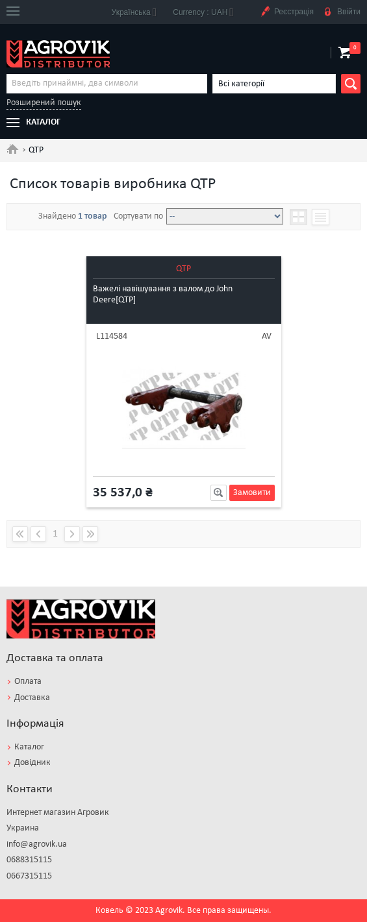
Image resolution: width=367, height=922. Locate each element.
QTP (183, 269)
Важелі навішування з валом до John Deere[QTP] (163, 294)
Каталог (29, 747)
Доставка (32, 698)
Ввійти (342, 12)
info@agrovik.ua (36, 844)
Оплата (28, 681)
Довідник (32, 763)
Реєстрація (287, 12)
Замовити (252, 493)
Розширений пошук (43, 103)
